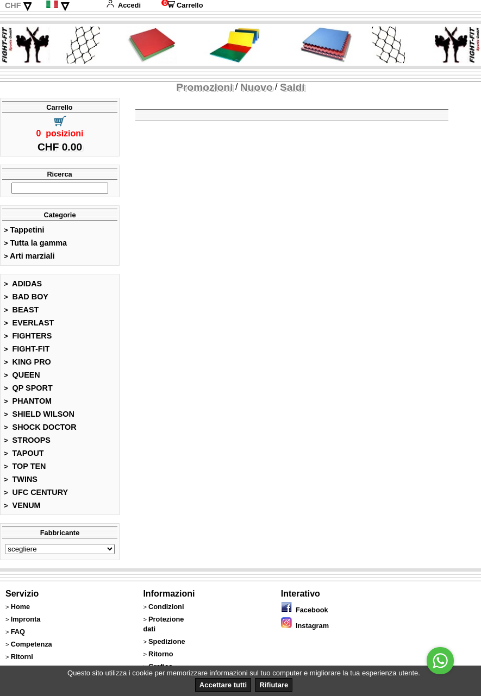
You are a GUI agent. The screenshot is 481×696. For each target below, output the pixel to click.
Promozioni (204, 87)
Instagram (305, 626)
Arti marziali (29, 256)
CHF (13, 5)
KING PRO (27, 362)
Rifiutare (273, 685)
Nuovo (256, 87)
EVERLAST (29, 322)
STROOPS (27, 440)
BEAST (21, 309)
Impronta (26, 619)
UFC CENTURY (36, 492)
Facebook (304, 610)
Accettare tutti (223, 685)
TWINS (21, 479)
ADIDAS (23, 283)
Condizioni (166, 607)
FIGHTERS (28, 335)
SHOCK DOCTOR (40, 427)
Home (20, 607)
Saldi (292, 87)
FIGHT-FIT (26, 348)
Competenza (31, 644)
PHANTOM (28, 401)
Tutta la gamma (35, 243)
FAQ (18, 632)
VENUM (22, 505)
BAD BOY (26, 296)
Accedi (123, 5)
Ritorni (22, 657)
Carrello (182, 5)
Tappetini (24, 229)
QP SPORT (28, 388)
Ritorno (160, 654)
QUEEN (22, 375)
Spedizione (166, 641)
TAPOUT (24, 453)
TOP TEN (25, 466)
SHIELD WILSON (39, 414)
